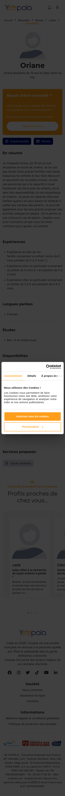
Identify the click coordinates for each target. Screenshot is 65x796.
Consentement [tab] (13, 375)
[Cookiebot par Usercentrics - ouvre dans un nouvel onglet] (46, 367)
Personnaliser (32, 426)
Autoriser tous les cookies (32, 416)
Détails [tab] (31, 375)
